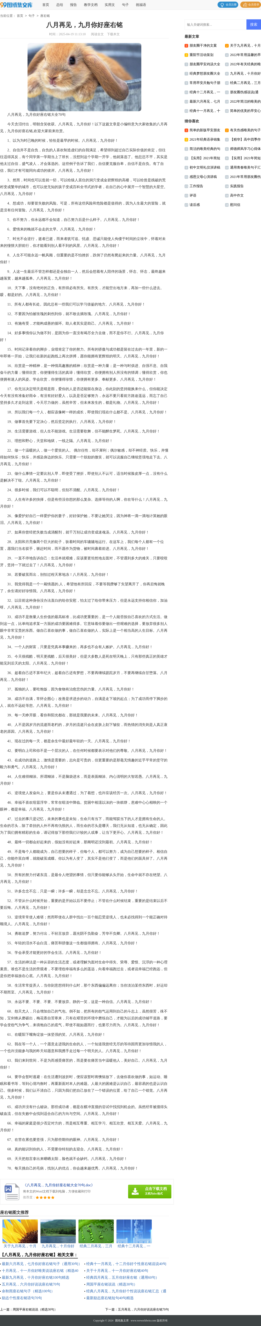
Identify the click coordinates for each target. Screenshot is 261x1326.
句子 (125, 5)
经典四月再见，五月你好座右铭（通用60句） (122, 1277)
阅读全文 (97, 34)
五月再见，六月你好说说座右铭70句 (31, 1284)
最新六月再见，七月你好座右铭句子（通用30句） (42, 1264)
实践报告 (237, 186)
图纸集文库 (122, 1320)
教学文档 (91, 5)
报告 (73, 5)
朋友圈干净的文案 (203, 45)
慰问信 (235, 205)
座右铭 (45, 16)
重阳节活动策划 (201, 55)
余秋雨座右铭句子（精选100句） (28, 1291)
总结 (59, 5)
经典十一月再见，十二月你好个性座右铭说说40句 (126, 1264)
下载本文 (113, 34)
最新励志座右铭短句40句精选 (110, 1298)
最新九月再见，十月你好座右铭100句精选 (35, 1277)
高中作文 (237, 195)
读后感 (195, 205)
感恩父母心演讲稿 (203, 177)
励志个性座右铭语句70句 (22, 1298)
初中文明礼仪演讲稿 (205, 167)
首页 (45, 5)
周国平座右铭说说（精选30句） (111, 1284)
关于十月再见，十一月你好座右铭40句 (117, 1271)
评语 (193, 195)
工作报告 (196, 186)
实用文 (110, 5)
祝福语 (141, 5)
